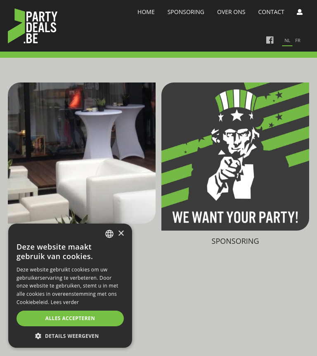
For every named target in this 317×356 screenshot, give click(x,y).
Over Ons (231, 12)
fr (297, 40)
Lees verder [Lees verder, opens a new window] (65, 302)
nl (287, 40)
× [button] (121, 234)
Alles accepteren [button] (70, 318)
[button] (70, 335)
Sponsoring (186, 12)
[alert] (70, 286)
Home (146, 12)
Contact (271, 12)
